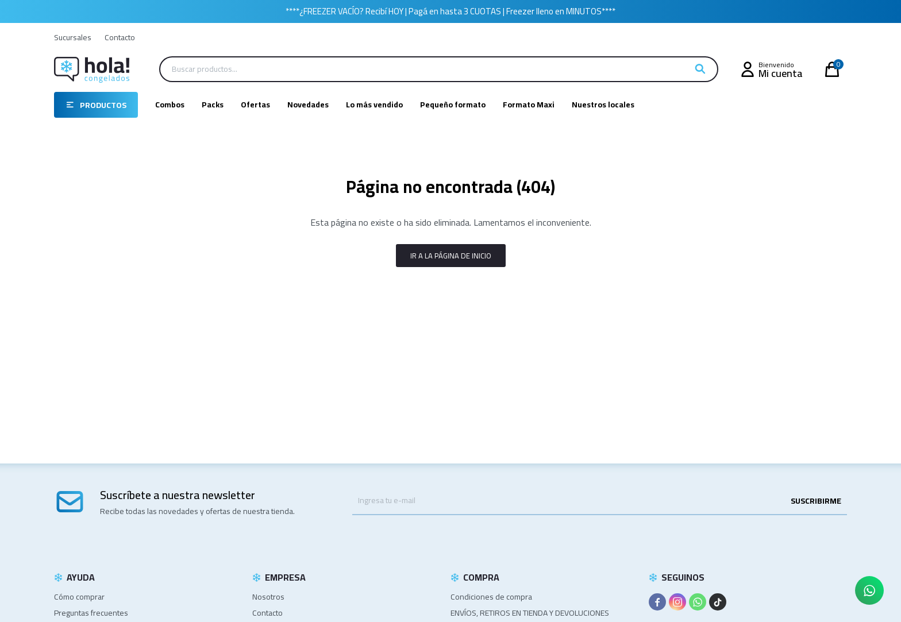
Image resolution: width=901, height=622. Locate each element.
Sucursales (72, 37)
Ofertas (255, 104)
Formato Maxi (529, 104)
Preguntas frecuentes (91, 612)
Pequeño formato (453, 104)
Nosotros (268, 596)
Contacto (120, 37)
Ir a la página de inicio (450, 255)
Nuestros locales (603, 104)
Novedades (308, 104)
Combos (169, 104)
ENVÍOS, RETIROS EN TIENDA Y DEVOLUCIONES (529, 612)
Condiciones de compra (491, 596)
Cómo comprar (79, 596)
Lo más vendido (374, 104)
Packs (213, 104)
